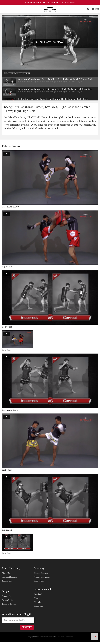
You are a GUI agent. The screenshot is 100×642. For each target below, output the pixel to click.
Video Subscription (42, 577)
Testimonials (7, 581)
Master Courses (41, 573)
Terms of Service (9, 604)
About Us (6, 573)
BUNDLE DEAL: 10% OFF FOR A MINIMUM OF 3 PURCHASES (50, 2)
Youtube (37, 602)
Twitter (37, 598)
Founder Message (9, 577)
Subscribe (27, 627)
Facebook (38, 594)
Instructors (39, 581)
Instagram (38, 606)
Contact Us (6, 596)
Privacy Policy (7, 600)
